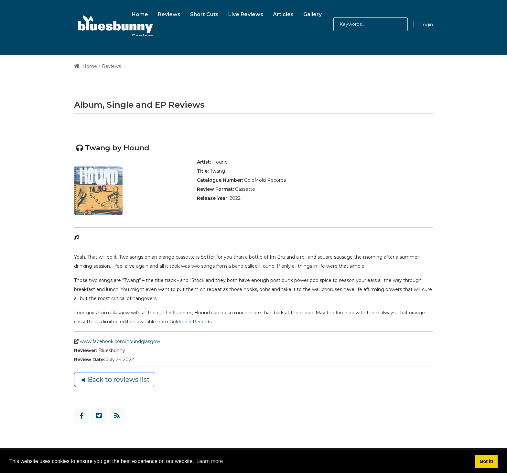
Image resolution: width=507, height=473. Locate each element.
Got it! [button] (486, 461)
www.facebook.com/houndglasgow (120, 341)
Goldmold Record (189, 322)
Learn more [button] (209, 461)
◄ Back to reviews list (115, 379)
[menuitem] (140, 13)
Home (85, 66)
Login (426, 24)
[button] (393, 24)
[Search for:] (370, 24)
